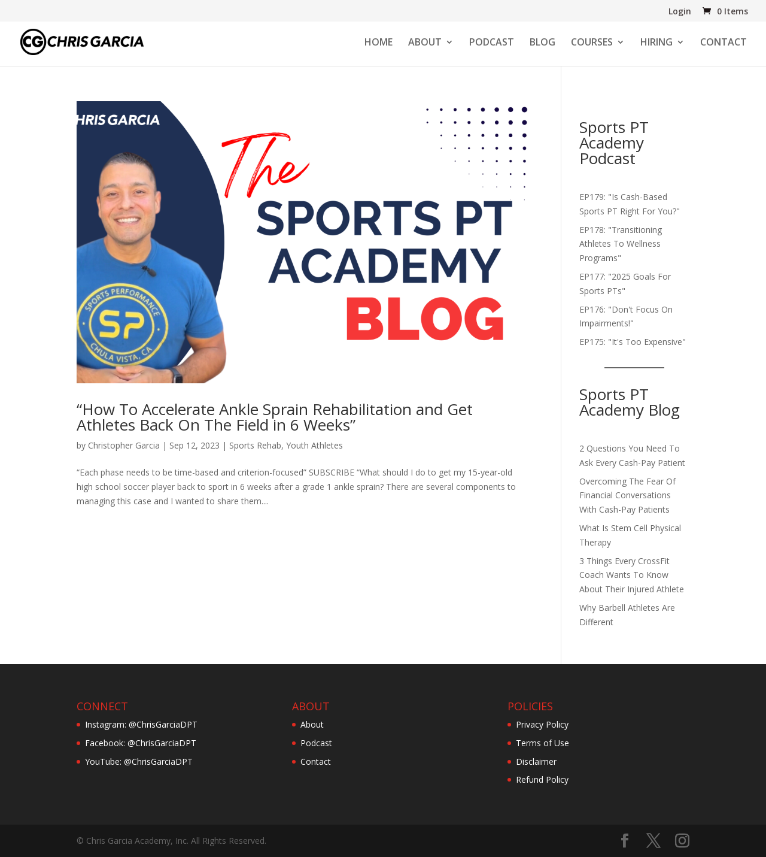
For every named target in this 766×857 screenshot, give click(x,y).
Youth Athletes (314, 445)
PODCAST (491, 43)
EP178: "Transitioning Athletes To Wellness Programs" (620, 244)
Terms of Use (542, 743)
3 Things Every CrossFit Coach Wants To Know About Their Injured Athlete (631, 575)
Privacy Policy (542, 724)
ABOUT (425, 43)
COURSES (592, 43)
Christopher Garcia (124, 445)
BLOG (542, 43)
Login (679, 12)
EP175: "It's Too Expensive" (632, 341)
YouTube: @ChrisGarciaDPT (139, 761)
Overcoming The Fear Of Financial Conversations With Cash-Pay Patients (627, 496)
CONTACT (723, 43)
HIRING (656, 43)
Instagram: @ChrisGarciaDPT (141, 724)
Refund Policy (542, 779)
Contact (315, 761)
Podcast (316, 743)
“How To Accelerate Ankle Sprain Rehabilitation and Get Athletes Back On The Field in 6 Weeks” (275, 416)
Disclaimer (536, 761)
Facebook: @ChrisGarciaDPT (140, 743)
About (312, 724)
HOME (378, 43)
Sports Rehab (255, 445)
